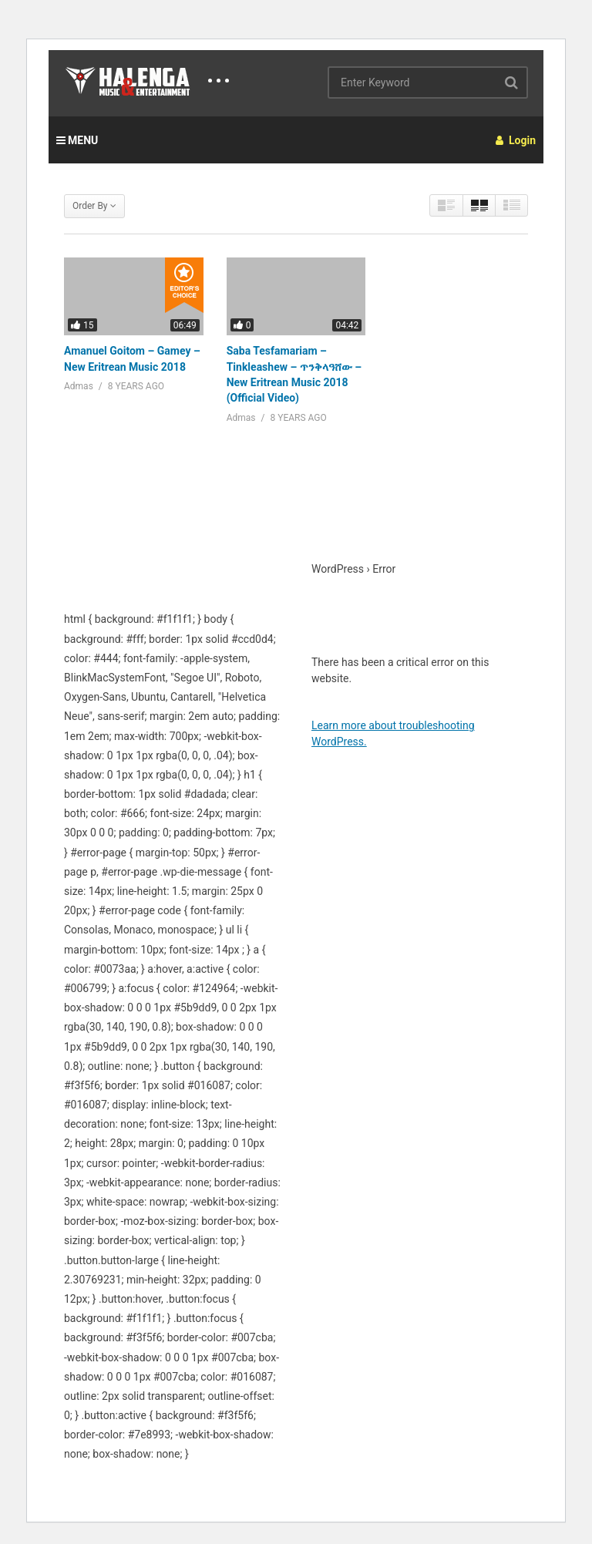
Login (516, 140)
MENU (77, 140)
